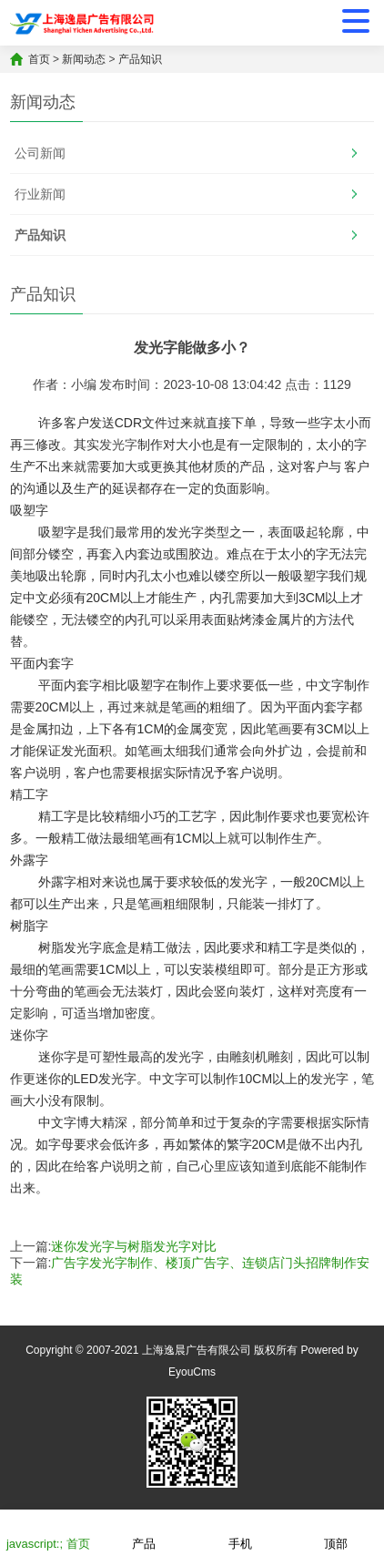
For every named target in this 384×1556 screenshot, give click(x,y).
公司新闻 (40, 153)
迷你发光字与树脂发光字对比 (134, 1246)
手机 (240, 1532)
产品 (144, 1532)
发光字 (118, 444)
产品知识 (140, 59)
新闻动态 (84, 59)
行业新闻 (40, 194)
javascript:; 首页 (48, 1532)
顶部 (336, 1532)
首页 (39, 59)
